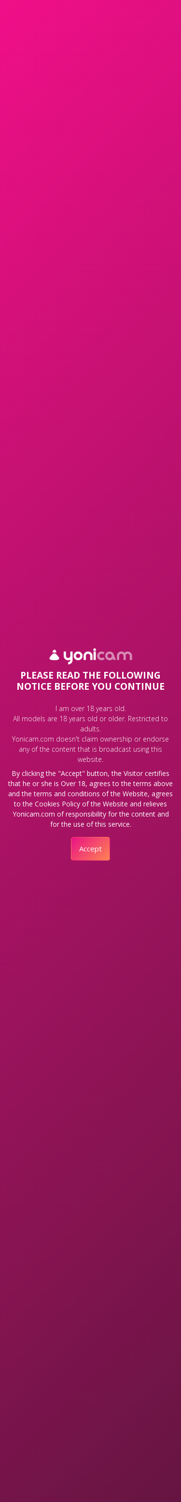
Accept (90, 848)
